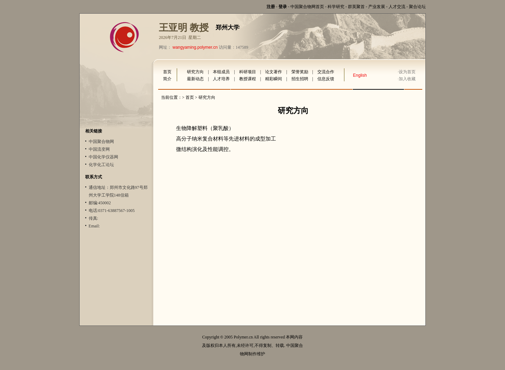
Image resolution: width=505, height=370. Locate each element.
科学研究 (336, 6)
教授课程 (247, 78)
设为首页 (407, 71)
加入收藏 (407, 78)
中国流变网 (99, 149)
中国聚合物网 (101, 141)
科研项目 (247, 71)
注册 (271, 6)
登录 (282, 6)
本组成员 (221, 71)
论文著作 (273, 71)
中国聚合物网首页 (307, 6)
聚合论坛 (417, 6)
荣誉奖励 (299, 71)
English (360, 75)
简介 (167, 78)
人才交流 (397, 6)
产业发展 (376, 6)
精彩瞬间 (273, 78)
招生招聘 (299, 78)
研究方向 (195, 71)
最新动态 (195, 78)
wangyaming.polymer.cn (195, 47)
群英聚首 (356, 6)
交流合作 (325, 71)
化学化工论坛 (101, 164)
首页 (167, 71)
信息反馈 (325, 78)
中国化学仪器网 (103, 157)
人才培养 (221, 78)
